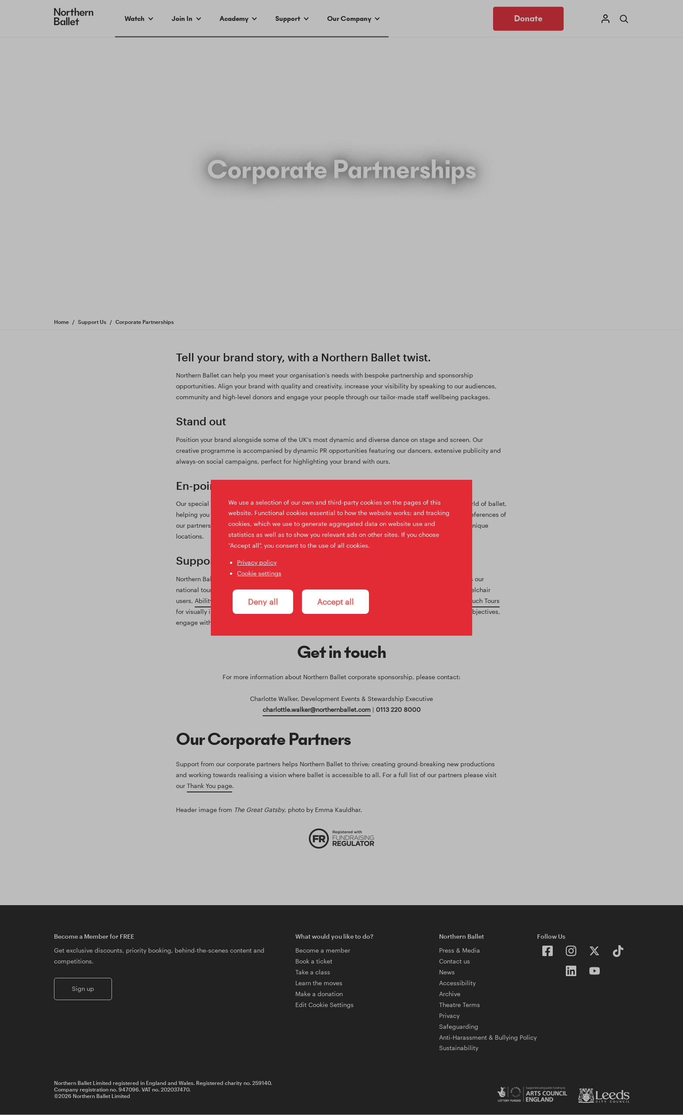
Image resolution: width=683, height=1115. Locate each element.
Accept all (335, 601)
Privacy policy (257, 562)
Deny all (263, 601)
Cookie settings (259, 573)
